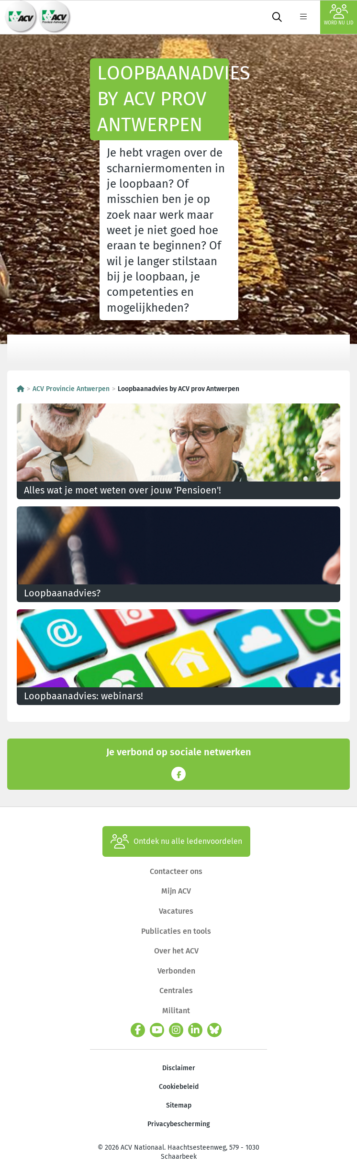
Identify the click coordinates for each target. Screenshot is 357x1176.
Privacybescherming (178, 1124)
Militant (176, 1010)
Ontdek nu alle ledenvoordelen (176, 841)
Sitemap (178, 1105)
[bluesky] (214, 1030)
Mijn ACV (176, 891)
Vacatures (176, 911)
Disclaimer (178, 1068)
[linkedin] (195, 1030)
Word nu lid (338, 15)
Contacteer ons (176, 871)
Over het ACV (176, 950)
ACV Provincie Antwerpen (71, 389)
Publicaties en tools (176, 931)
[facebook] (138, 1030)
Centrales (176, 990)
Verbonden (176, 970)
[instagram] (176, 1030)
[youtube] (157, 1030)
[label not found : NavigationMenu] (303, 17)
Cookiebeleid (179, 1087)
